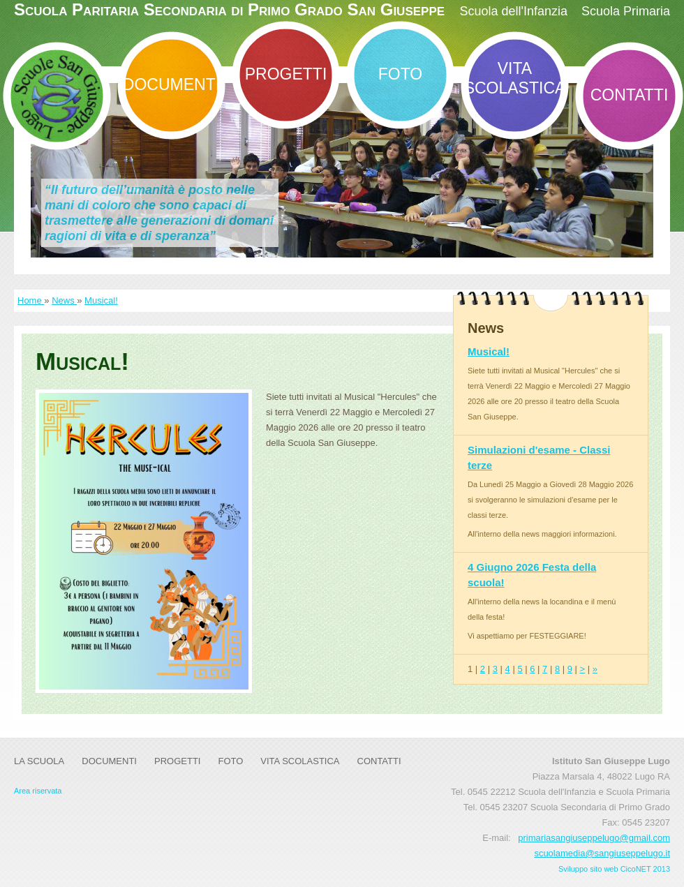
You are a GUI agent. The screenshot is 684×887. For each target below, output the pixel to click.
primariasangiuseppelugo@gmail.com (594, 838)
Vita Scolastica (515, 78)
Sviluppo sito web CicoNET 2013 (614, 869)
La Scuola (39, 761)
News (64, 300)
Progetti (286, 74)
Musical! (101, 300)
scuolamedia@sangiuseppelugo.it (602, 853)
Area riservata (37, 791)
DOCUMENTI (171, 84)
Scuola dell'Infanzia (513, 11)
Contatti (629, 95)
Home (30, 300)
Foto (400, 74)
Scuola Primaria (625, 11)
